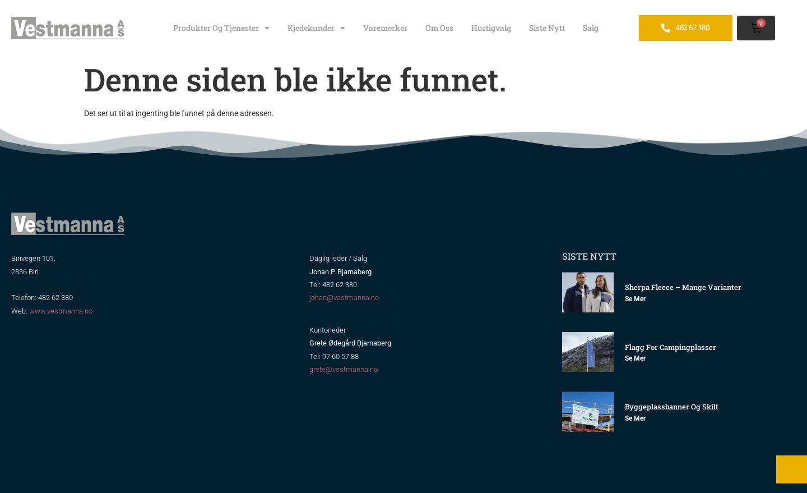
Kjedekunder (316, 28)
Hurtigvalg (491, 27)
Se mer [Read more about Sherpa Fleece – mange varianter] (635, 299)
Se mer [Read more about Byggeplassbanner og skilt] (635, 418)
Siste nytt (547, 27)
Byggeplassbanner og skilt (671, 407)
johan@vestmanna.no (344, 297)
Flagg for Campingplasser (670, 347)
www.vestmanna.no (60, 311)
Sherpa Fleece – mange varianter (683, 287)
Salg (591, 27)
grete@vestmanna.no (343, 369)
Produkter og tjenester (221, 28)
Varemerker (385, 27)
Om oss (439, 27)
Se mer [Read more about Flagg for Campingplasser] (635, 358)
